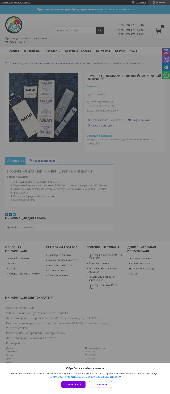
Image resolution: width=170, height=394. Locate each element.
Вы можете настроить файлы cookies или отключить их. (84, 376)
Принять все (73, 384)
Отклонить (101, 384)
